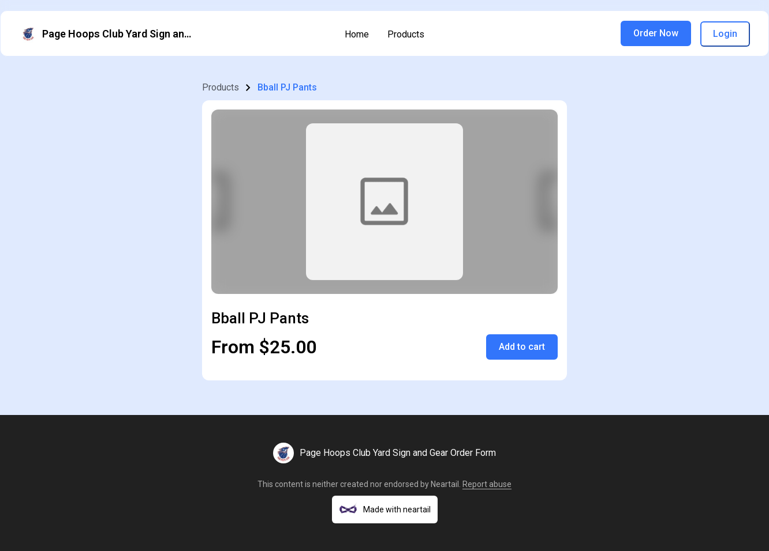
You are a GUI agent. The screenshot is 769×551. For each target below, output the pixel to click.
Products (405, 34)
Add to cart (522, 346)
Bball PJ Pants (287, 87)
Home (357, 34)
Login (725, 33)
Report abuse (487, 484)
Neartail (445, 484)
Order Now (655, 33)
